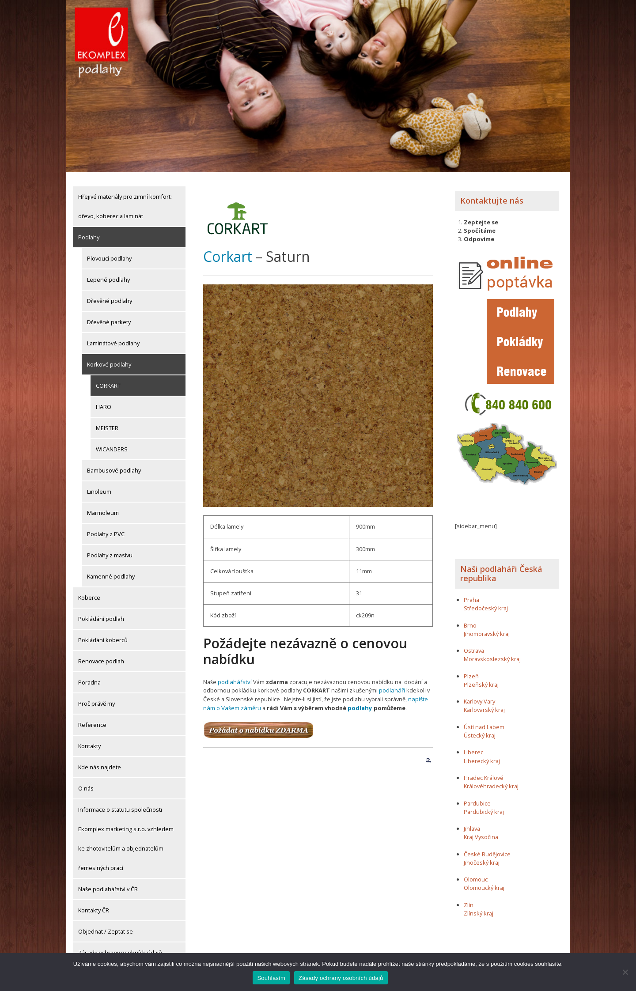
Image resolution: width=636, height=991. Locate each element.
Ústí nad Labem (484, 719)
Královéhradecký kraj (491, 779)
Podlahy (88, 230)
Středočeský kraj (486, 601)
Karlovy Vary (479, 694)
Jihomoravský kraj (487, 626)
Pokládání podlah (101, 611)
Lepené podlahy (108, 272)
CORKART (108, 378)
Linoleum (99, 484)
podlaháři (391, 683)
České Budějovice (487, 847)
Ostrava (474, 643)
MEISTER (107, 420)
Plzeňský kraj (481, 677)
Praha (471, 592)
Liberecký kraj (482, 753)
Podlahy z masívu (109, 548)
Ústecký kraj (480, 728)
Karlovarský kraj (484, 702)
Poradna (89, 675)
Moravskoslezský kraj (492, 651)
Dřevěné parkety (109, 314)
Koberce (89, 590)
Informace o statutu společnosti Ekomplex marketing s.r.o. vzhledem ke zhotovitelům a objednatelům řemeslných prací (126, 831)
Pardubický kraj (484, 804)
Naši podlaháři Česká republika (501, 566)
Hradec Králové (484, 770)
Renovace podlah (101, 654)
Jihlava (472, 821)
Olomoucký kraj (484, 880)
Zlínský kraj (478, 906)
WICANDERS (112, 442)
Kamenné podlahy (111, 569)
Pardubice (477, 795)
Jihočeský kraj (482, 855)
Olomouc (476, 872)
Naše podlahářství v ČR (108, 881)
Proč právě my (96, 696)
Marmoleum (103, 505)
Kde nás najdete (99, 760)
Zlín (468, 897)
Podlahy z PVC (106, 526)
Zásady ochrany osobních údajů (120, 945)
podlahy (358, 700)
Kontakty (89, 738)
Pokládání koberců (103, 632)
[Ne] (625, 972)
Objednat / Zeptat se (105, 924)
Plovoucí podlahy (109, 251)
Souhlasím (271, 978)
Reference (92, 717)
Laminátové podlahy (113, 336)
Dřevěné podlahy (109, 293)
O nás (86, 781)
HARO (103, 399)
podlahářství (234, 674)
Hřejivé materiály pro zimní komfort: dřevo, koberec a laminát (125, 198)
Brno (470, 618)
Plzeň (471, 669)
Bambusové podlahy (114, 463)
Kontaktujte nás (491, 193)
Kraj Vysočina (481, 829)
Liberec (473, 745)
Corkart (227, 248)
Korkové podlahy (109, 357)
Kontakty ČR (93, 903)
